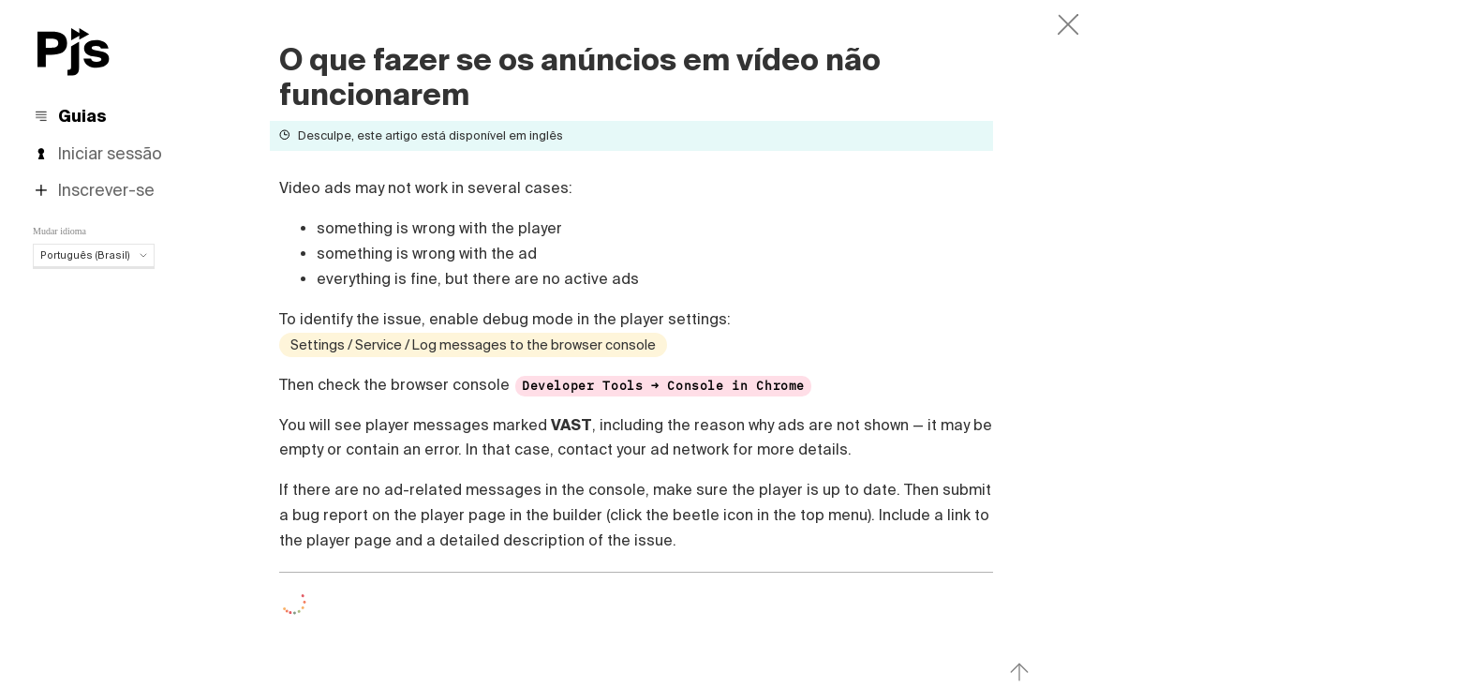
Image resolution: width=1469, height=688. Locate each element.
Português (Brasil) (93, 255)
